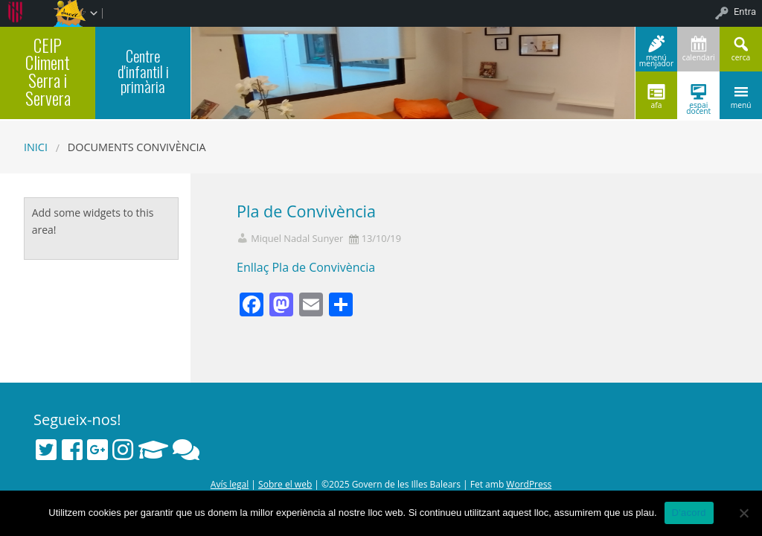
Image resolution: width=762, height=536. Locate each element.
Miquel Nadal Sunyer (297, 238)
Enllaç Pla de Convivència (306, 267)
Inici (36, 147)
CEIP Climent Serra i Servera (48, 71)
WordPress (528, 484)
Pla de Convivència (306, 211)
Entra (745, 11)
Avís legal (230, 484)
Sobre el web (285, 484)
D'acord (689, 512)
